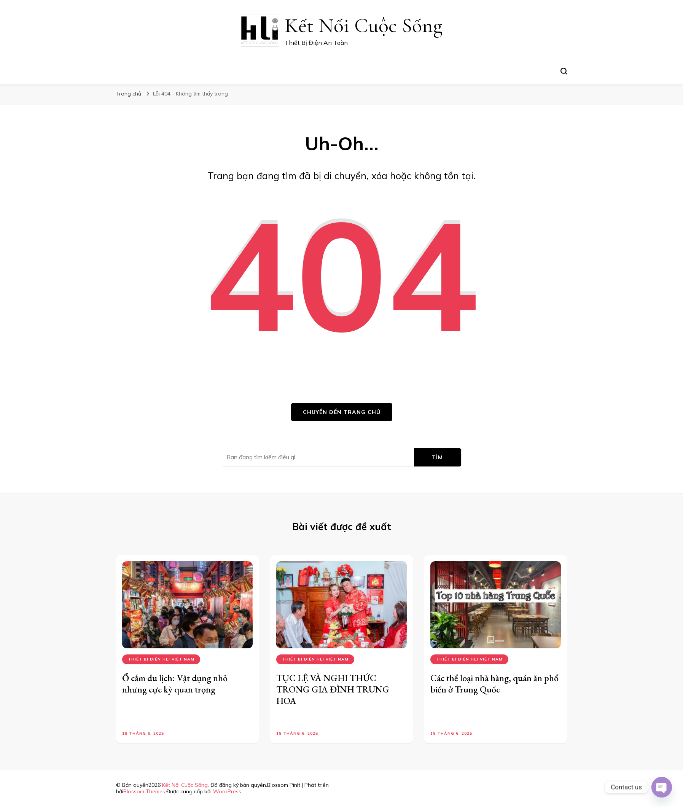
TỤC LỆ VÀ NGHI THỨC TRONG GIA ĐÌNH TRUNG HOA (332, 689)
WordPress (227, 791)
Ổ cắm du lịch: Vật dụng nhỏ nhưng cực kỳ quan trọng (175, 683)
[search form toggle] (563, 71)
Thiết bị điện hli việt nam (161, 659)
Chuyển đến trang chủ (342, 412)
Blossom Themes (144, 791)
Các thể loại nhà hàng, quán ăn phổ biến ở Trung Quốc (494, 683)
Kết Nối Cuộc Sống (364, 25)
